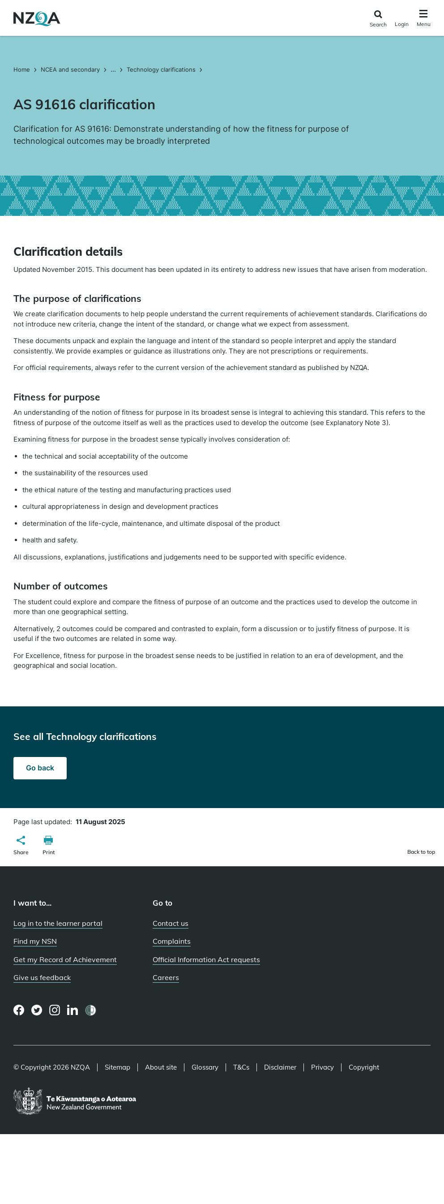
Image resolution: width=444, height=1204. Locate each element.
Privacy (322, 1067)
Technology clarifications (161, 69)
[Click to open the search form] (378, 19)
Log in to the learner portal (57, 923)
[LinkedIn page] (72, 1010)
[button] (21, 846)
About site (161, 1067)
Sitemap (117, 1067)
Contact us (170, 923)
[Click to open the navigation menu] (424, 19)
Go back (40, 767)
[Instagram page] (54, 1010)
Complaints (172, 941)
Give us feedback (42, 977)
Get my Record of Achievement (65, 959)
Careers (166, 977)
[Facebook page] (19, 1010)
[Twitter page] (37, 1010)
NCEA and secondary (70, 69)
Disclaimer (280, 1067)
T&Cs (241, 1067)
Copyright (364, 1067)
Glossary (205, 1067)
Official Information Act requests (206, 959)
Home (22, 69)
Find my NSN (35, 941)
